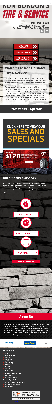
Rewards (7, 364)
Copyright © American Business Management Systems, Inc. (26, 401)
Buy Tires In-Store (10, 355)
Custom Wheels (9, 357)
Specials (7, 361)
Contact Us (8, 368)
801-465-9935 (39, 22)
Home (6, 353)
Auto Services (8, 359)
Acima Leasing (9, 363)
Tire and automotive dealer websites (30, 395)
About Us (7, 366)
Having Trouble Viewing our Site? (26, 398)
